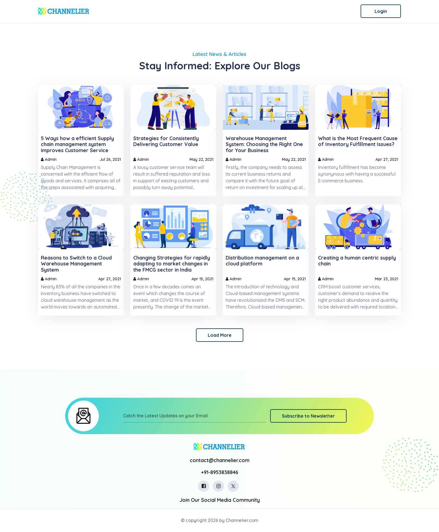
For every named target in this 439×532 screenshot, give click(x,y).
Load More (220, 335)
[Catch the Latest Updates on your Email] (194, 416)
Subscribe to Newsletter (308, 416)
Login (381, 11)
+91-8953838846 (219, 472)
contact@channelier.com (219, 460)
